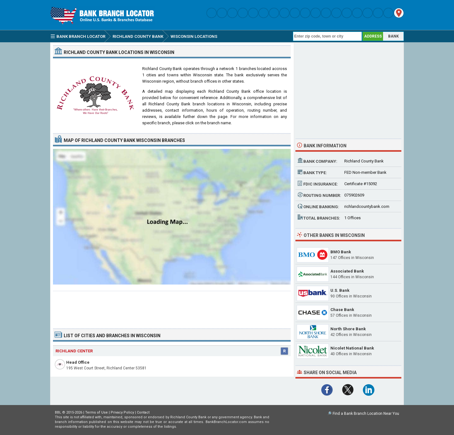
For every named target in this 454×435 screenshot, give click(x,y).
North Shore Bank (348, 328)
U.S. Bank (339, 290)
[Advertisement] (172, 307)
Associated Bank (347, 271)
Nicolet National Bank (352, 348)
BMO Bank (340, 252)
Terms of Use (96, 412)
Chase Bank (342, 309)
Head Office (78, 362)
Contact (143, 412)
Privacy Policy (122, 412)
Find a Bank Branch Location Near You (366, 413)
